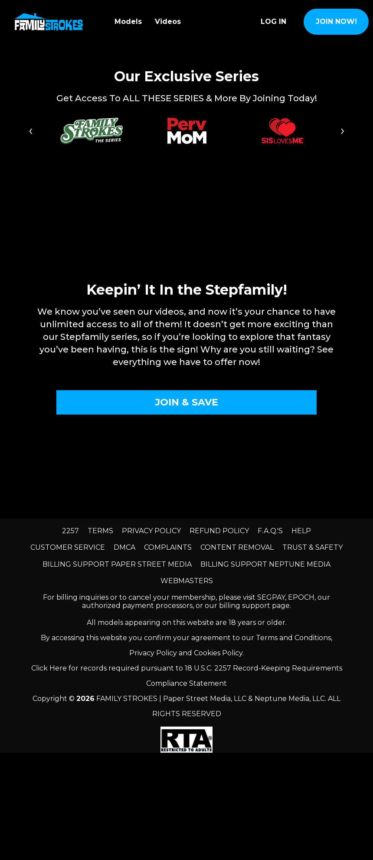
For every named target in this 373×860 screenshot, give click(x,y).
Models (128, 21)
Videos (168, 21)
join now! (336, 21)
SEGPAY (271, 597)
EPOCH (301, 597)
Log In (273, 21)
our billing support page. (248, 605)
